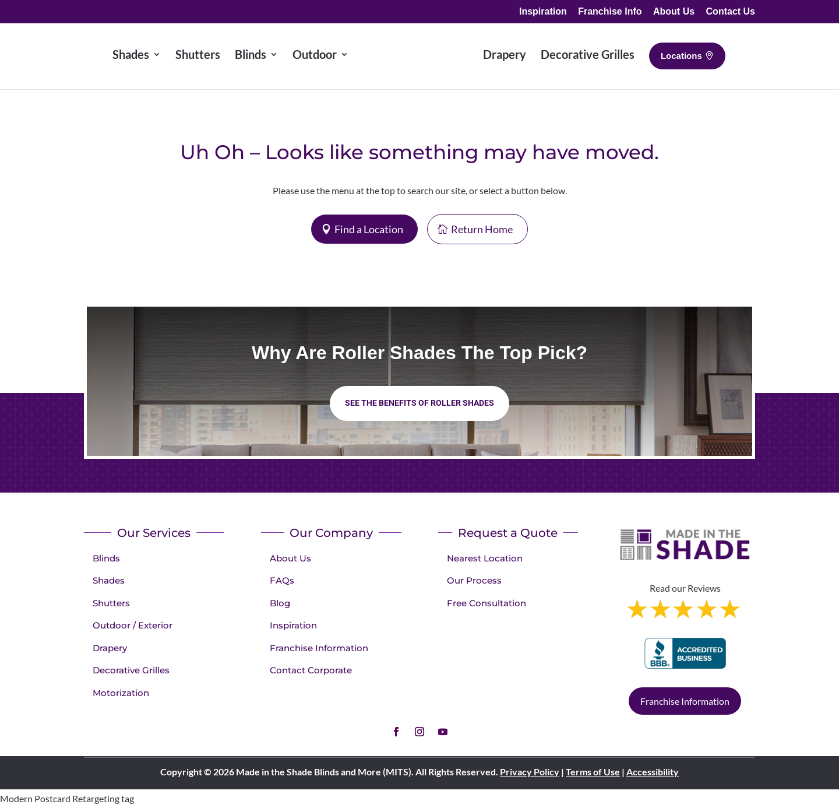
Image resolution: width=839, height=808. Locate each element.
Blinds (106, 558)
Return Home (482, 229)
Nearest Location (485, 558)
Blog (280, 603)
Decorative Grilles (131, 670)
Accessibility (652, 771)
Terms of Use (593, 771)
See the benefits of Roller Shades (419, 402)
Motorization (121, 692)
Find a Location (368, 229)
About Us (674, 11)
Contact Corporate (311, 670)
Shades (109, 580)
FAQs (282, 580)
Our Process (474, 580)
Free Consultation (486, 603)
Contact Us (730, 11)
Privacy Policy (529, 771)
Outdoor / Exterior (132, 625)
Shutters (111, 603)
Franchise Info (609, 11)
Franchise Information (319, 648)
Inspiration (543, 11)
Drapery (110, 648)
